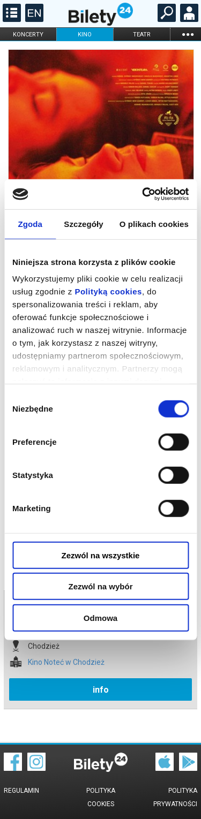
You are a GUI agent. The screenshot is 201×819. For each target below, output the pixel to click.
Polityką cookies (108, 291)
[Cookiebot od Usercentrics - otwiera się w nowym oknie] (143, 194)
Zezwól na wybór (100, 586)
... (187, 34)
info (101, 690)
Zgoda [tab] (30, 223)
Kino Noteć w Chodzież (66, 662)
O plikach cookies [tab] (154, 223)
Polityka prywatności (175, 797)
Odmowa (100, 617)
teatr (142, 34)
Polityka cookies (100, 797)
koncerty (28, 34)
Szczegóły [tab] (83, 223)
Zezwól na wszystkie (101, 554)
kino (85, 34)
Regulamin (21, 790)
